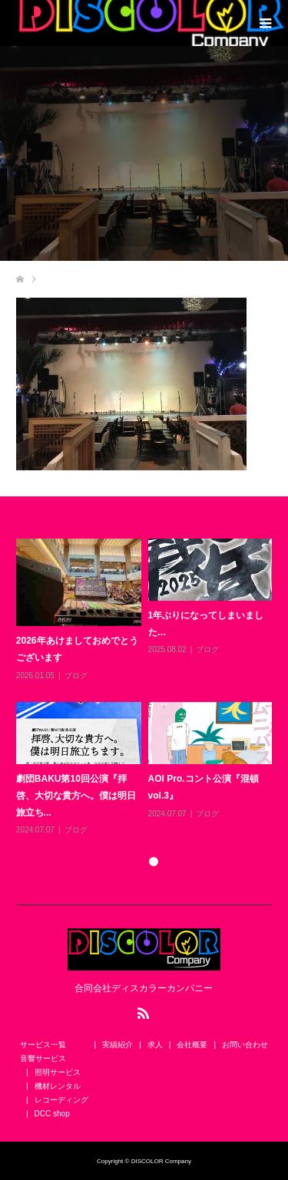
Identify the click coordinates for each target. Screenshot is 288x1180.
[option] (148, 688)
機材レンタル (58, 1086)
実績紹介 (117, 1044)
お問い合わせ (245, 1044)
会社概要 (192, 1044)
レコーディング (61, 1100)
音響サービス (43, 1058)
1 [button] (133, 861)
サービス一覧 (43, 1044)
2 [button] (153, 861)
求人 (155, 1044)
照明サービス (58, 1072)
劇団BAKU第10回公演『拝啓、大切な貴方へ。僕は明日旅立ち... (76, 795)
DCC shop (52, 1113)
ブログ (76, 675)
